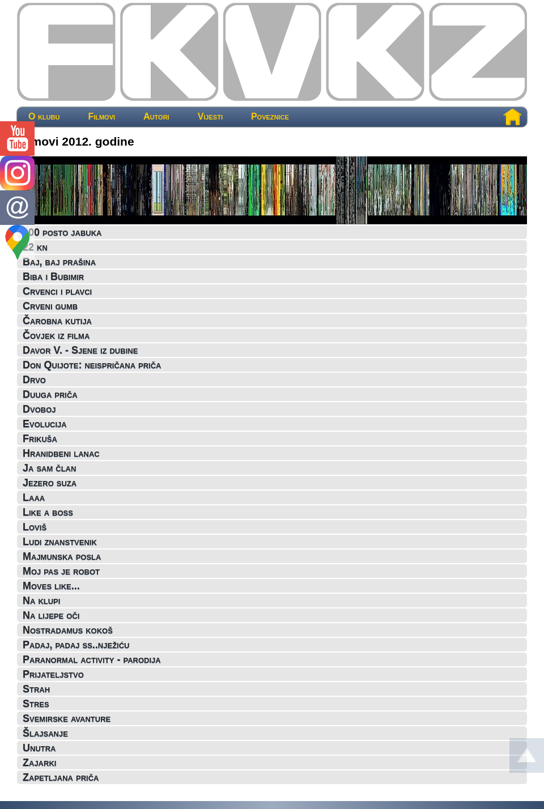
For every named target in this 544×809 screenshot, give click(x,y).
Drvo (34, 379)
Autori (156, 116)
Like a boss (48, 512)
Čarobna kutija (57, 320)
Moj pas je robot (61, 571)
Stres (36, 703)
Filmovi (101, 116)
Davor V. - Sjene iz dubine (80, 350)
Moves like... (51, 585)
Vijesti (210, 116)
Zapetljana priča (61, 777)
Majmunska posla (62, 556)
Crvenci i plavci (57, 291)
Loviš (34, 527)
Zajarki (39, 762)
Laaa (34, 497)
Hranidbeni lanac (61, 453)
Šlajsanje (45, 733)
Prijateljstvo (53, 674)
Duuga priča (50, 394)
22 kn (35, 247)
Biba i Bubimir (53, 276)
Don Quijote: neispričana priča (92, 365)
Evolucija (45, 423)
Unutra (39, 747)
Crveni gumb (50, 306)
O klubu (44, 116)
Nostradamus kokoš (68, 630)
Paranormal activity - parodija (92, 659)
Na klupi (41, 600)
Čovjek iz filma (56, 335)
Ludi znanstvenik (60, 541)
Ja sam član (49, 468)
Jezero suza (49, 482)
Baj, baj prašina (59, 261)
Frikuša (40, 438)
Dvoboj (39, 409)
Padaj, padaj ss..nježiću (76, 644)
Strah (36, 689)
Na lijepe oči (51, 615)
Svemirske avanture (66, 718)
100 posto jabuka (62, 232)
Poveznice (270, 116)
